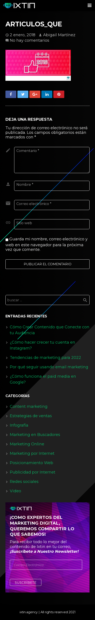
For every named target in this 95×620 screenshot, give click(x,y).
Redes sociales (24, 481)
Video (15, 491)
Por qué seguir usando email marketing (49, 367)
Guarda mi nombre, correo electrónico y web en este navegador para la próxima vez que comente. (46, 244)
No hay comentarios (29, 40)
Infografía (19, 425)
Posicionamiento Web (31, 462)
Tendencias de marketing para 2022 (45, 357)
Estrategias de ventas (31, 415)
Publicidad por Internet (32, 472)
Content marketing (29, 406)
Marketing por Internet (32, 453)
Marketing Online (27, 444)
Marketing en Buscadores (35, 434)
